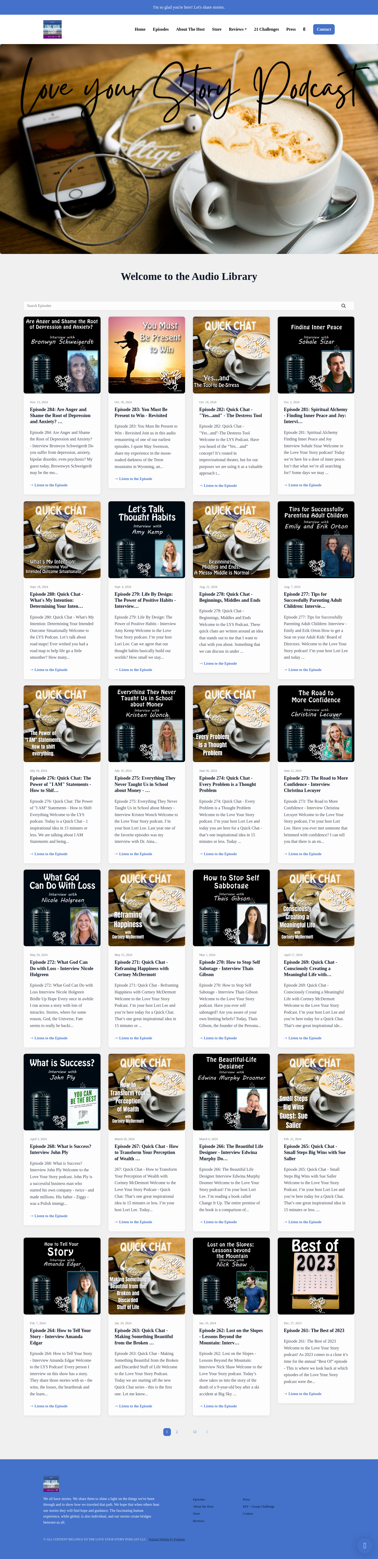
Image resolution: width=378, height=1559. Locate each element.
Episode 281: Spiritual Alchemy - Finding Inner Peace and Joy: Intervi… (316, 415)
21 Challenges (266, 29)
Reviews (236, 29)
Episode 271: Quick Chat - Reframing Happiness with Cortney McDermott (142, 968)
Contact (324, 29)
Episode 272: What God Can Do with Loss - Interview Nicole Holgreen (61, 968)
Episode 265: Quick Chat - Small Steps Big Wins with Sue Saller (315, 1152)
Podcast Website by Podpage (167, 1539)
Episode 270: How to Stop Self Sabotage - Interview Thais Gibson (229, 968)
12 (195, 1432)
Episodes (161, 29)
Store (217, 29)
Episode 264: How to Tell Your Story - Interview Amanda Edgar (60, 1336)
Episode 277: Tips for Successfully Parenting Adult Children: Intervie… (313, 600)
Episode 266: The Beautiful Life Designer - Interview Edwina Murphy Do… (231, 1152)
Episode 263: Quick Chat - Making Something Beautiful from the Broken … (144, 1336)
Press (291, 29)
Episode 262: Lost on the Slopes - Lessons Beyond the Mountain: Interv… (231, 1336)
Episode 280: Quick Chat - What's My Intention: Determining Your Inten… (56, 600)
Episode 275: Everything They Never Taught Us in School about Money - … (145, 784)
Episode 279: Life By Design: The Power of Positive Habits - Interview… (145, 600)
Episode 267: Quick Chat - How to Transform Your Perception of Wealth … (147, 1152)
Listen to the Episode (48, 485)
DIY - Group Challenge (259, 1506)
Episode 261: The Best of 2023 (314, 1330)
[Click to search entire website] (304, 29)
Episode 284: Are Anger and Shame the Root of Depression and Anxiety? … (60, 415)
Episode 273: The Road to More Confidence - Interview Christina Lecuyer (316, 784)
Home (140, 29)
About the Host (190, 29)
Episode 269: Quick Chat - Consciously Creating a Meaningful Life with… (310, 968)
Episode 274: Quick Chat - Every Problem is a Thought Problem (227, 784)
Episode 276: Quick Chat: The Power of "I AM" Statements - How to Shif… (60, 784)
